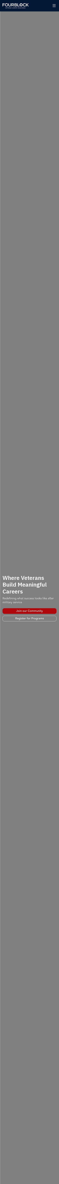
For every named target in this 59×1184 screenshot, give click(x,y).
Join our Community (29, 611)
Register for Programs (29, 618)
